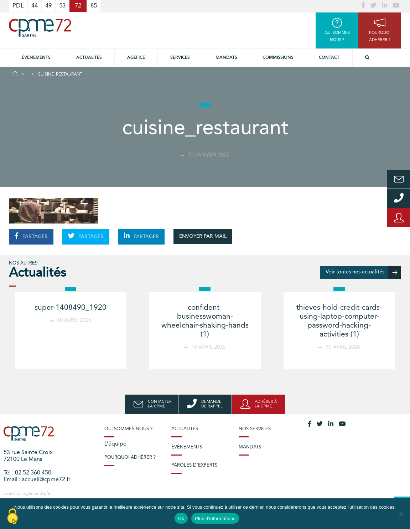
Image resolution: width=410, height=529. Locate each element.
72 (78, 6)
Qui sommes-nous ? (128, 429)
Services (180, 58)
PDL (18, 6)
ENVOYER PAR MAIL (203, 236)
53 (62, 6)
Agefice (136, 58)
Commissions (278, 58)
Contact (329, 58)
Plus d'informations (215, 518)
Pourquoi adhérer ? (130, 457)
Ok (181, 518)
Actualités (89, 58)
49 (48, 6)
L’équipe (115, 444)
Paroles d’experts (194, 465)
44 (34, 6)
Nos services (255, 429)
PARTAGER (31, 236)
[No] (401, 513)
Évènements (36, 58)
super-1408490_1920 (71, 308)
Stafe (45, 493)
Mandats (226, 58)
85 (93, 6)
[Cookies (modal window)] (12, 517)
